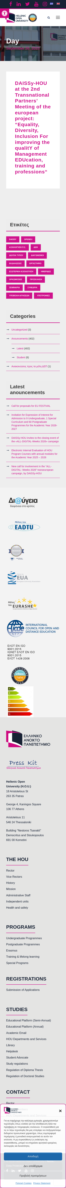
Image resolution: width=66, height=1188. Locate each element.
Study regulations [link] (17, 1063)
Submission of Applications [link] (23, 989)
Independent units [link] (17, 901)
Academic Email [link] (16, 1032)
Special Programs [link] (17, 963)
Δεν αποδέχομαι (33, 1165)
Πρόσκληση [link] (36, 279)
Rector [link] (10, 870)
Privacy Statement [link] (41, 1183)
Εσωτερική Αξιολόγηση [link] (21, 271)
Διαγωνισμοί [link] (37, 255)
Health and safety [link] (17, 907)
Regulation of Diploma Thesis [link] (24, 1070)
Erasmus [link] (11, 950)
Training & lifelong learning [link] (22, 956)
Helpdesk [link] (12, 1051)
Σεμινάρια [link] (14, 287)
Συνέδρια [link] (32, 287)
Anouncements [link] (19, 338)
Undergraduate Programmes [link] (24, 938)
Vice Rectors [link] (14, 876)
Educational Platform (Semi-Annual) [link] (28, 1020)
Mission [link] (11, 889)
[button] (60, 1111)
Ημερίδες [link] (46, 271)
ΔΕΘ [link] (36, 247)
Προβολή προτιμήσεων (33, 1175)
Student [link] (21, 357)
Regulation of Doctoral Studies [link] (25, 1076)
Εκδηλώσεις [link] (15, 263)
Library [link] (10, 1045)
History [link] (10, 882)
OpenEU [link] (28, 239)
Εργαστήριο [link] (35, 263)
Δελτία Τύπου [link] (16, 255)
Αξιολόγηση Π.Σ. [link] (17, 247)
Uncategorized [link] (19, 329)
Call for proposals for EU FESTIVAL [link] (30, 405)
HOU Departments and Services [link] (26, 1039)
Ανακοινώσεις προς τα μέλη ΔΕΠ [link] (29, 366)
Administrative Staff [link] (18, 895)
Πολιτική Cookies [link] (24, 1183)
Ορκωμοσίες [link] (15, 279)
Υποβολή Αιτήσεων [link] (19, 295)
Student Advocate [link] (17, 1057)
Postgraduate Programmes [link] (23, 944)
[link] (4, 13)
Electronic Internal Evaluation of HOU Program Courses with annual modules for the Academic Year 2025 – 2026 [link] (34, 454)
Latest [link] (20, 348)
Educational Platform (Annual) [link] (25, 1026)
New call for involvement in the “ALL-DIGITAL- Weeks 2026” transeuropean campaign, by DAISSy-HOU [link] (32, 470)
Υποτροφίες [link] (43, 295)
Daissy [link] (12, 239)
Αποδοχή (33, 1156)
